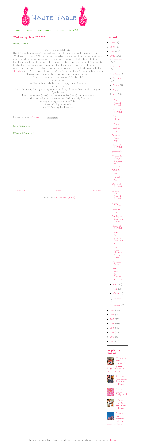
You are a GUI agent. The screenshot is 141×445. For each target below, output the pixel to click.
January (117, 305)
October (117, 74)
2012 (112, 341)
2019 (112, 310)
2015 (112, 328)
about (29, 30)
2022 (113, 47)
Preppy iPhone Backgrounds (122, 392)
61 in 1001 (73, 30)
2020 (113, 56)
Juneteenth (117, 152)
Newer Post (20, 191)
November (117, 67)
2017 (112, 319)
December (117, 60)
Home (58, 191)
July (115, 90)
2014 (112, 333)
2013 (112, 337)
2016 (112, 324)
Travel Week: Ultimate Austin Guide (117, 252)
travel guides (44, 30)
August (116, 85)
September (117, 78)
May (115, 285)
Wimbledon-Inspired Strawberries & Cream (117, 161)
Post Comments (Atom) (64, 198)
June (115, 94)
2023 (113, 43)
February (117, 298)
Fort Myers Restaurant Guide (117, 219)
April (115, 289)
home (18, 30)
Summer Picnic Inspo (116, 138)
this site (17, 71)
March (116, 293)
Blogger (112, 440)
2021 (112, 51)
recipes (60, 30)
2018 (112, 315)
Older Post (96, 191)
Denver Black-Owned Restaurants (117, 238)
